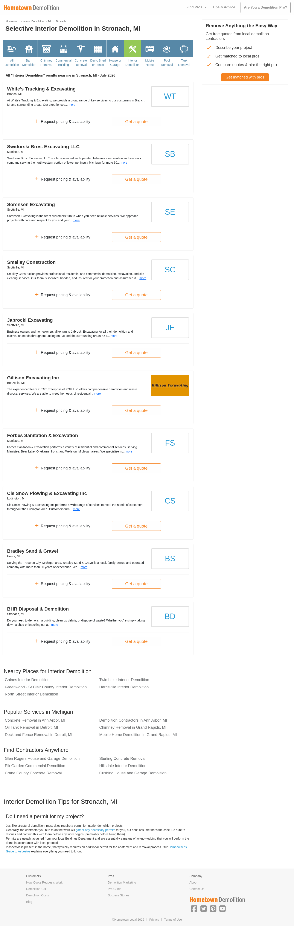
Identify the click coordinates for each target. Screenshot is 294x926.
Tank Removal (184, 62)
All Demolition (12, 62)
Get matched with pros (245, 77)
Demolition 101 (36, 889)
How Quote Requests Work (44, 882)
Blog (29, 901)
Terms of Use (173, 919)
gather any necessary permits (95, 830)
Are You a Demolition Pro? (265, 7)
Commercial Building (64, 62)
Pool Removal (167, 62)
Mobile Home (149, 62)
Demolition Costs (37, 895)
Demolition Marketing (122, 882)
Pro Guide (114, 889)
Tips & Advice (224, 7)
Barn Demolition (29, 62)
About (193, 882)
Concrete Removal (81, 62)
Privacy (154, 919)
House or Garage (115, 62)
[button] (194, 908)
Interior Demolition (132, 62)
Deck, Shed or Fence (98, 62)
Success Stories (118, 895)
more (72, 104)
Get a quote (136, 121)
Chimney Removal (46, 62)
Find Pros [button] (194, 7)
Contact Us (196, 889)
